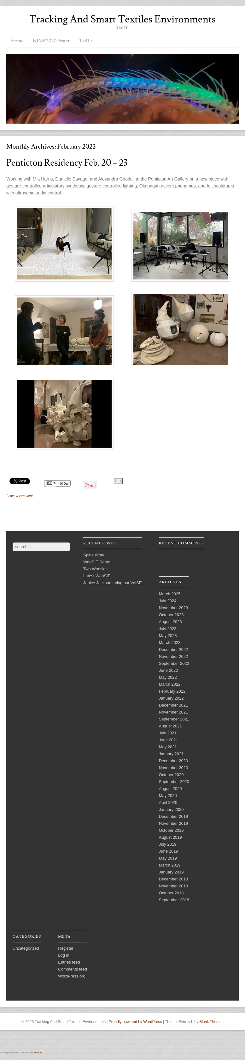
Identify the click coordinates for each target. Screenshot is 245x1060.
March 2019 (170, 865)
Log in (63, 955)
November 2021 (173, 712)
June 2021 (168, 740)
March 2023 (170, 642)
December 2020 (173, 760)
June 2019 (168, 851)
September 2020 (174, 781)
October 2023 (171, 614)
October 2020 (171, 774)
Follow (57, 484)
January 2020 (171, 809)
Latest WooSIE (96, 575)
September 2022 (174, 663)
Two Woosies (95, 569)
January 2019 (171, 872)
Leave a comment (19, 495)
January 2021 (171, 753)
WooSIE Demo (96, 562)
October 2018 (171, 893)
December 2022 (173, 649)
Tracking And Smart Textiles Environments (122, 19)
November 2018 (173, 886)
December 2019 (173, 816)
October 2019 (171, 830)
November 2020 (173, 767)
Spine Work (93, 555)
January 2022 (171, 698)
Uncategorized (26, 948)
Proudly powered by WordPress (135, 1022)
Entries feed (69, 962)
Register (65, 948)
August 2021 (170, 726)
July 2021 (168, 733)
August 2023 (170, 621)
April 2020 (168, 802)
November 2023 (173, 607)
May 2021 (168, 746)
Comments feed (72, 969)
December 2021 (173, 705)
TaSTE (86, 41)
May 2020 (168, 795)
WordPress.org (71, 976)
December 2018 (173, 879)
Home (17, 41)
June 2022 (168, 670)
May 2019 (168, 858)
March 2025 (170, 593)
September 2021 (174, 719)
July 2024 (168, 600)
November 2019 (173, 823)
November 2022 (173, 656)
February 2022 (172, 691)
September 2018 (174, 900)
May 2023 (168, 635)
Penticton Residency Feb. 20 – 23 (66, 163)
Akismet (37, 1052)
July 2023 (168, 628)
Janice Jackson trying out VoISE (112, 582)
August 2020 (170, 788)
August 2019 (170, 837)
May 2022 (168, 677)
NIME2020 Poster (51, 41)
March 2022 (170, 684)
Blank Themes (211, 1022)
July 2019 (168, 844)
